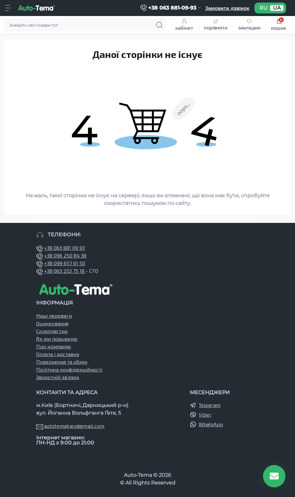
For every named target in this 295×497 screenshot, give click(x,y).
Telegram (209, 405)
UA (277, 8)
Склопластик (52, 331)
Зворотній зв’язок (57, 377)
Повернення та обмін (61, 362)
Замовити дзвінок (227, 8)
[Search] (159, 25)
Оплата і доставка (57, 354)
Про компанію (53, 346)
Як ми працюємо (56, 339)
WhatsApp (211, 424)
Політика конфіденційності (69, 369)
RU (263, 8)
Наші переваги (54, 316)
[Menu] (8, 8)
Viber (205, 414)
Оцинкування (52, 323)
